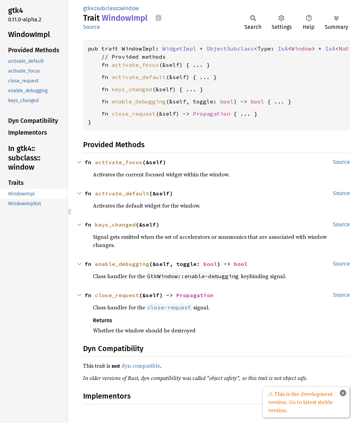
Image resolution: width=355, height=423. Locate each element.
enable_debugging (139, 101)
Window (301, 48)
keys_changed (132, 89)
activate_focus (135, 64)
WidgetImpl (179, 48)
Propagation (211, 113)
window (129, 8)
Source (91, 27)
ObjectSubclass (230, 48)
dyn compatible (140, 365)
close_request (134, 113)
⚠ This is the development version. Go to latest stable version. (300, 402)
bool (227, 101)
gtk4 (88, 8)
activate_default (139, 77)
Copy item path (158, 17)
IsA (283, 48)
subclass (106, 8)
